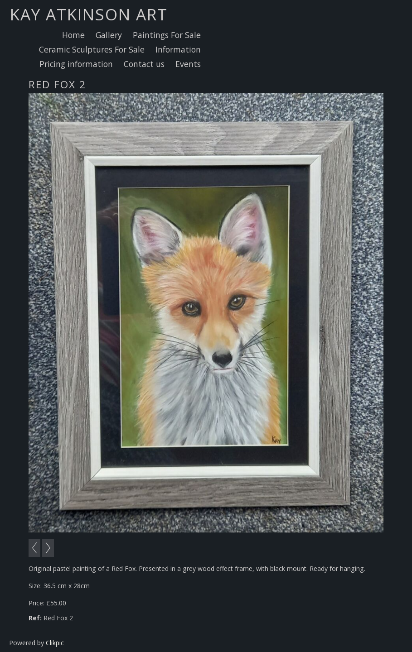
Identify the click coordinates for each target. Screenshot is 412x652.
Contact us (144, 63)
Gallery (109, 34)
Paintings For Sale (167, 34)
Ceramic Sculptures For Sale (92, 49)
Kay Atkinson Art (89, 14)
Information (178, 49)
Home (73, 34)
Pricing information (76, 63)
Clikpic (55, 642)
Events (188, 63)
